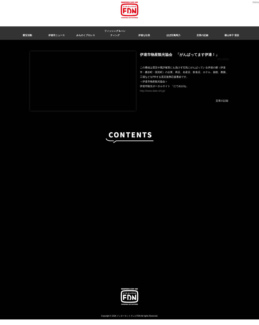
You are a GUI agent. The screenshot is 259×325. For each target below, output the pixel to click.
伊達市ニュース (56, 35)
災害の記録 (202, 35)
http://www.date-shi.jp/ (152, 90)
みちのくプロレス (85, 35)
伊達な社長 (144, 35)
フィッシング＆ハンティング (114, 33)
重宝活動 (27, 35)
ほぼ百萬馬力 (173, 35)
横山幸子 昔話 (231, 35)
